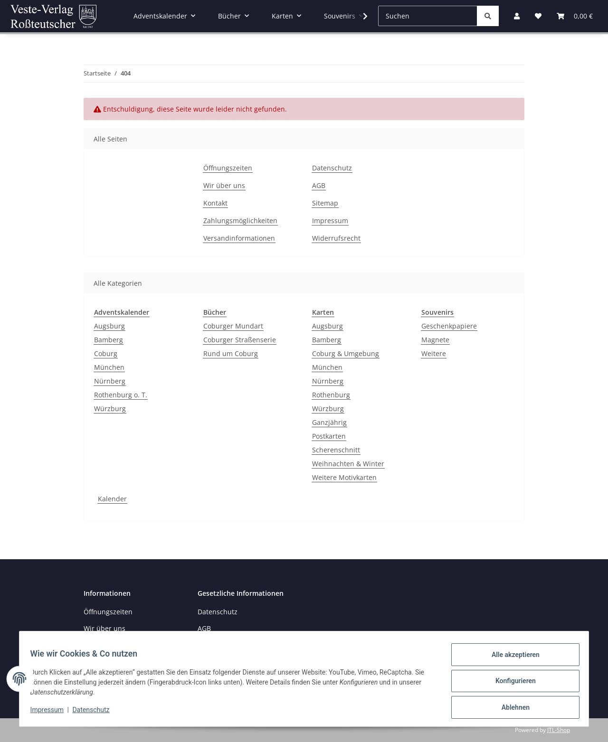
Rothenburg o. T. (120, 394)
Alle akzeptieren (511, 659)
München (109, 367)
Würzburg (110, 408)
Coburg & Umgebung (345, 353)
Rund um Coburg (230, 353)
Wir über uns (224, 185)
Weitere (433, 353)
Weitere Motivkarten (344, 477)
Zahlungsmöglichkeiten (240, 220)
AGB (318, 185)
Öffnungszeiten (227, 167)
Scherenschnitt (336, 449)
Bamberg (108, 339)
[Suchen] (427, 16)
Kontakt (215, 202)
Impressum (51, 712)
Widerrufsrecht (336, 238)
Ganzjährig (329, 422)
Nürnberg (109, 380)
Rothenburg (331, 394)
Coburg (105, 353)
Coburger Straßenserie (239, 339)
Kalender (112, 498)
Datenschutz (95, 712)
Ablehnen (511, 708)
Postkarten (329, 436)
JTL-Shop (558, 730)
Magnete (435, 339)
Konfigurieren (511, 683)
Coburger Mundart (233, 325)
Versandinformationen (239, 238)
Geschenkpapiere (449, 325)
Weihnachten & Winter (348, 463)
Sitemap (325, 202)
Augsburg (109, 325)
